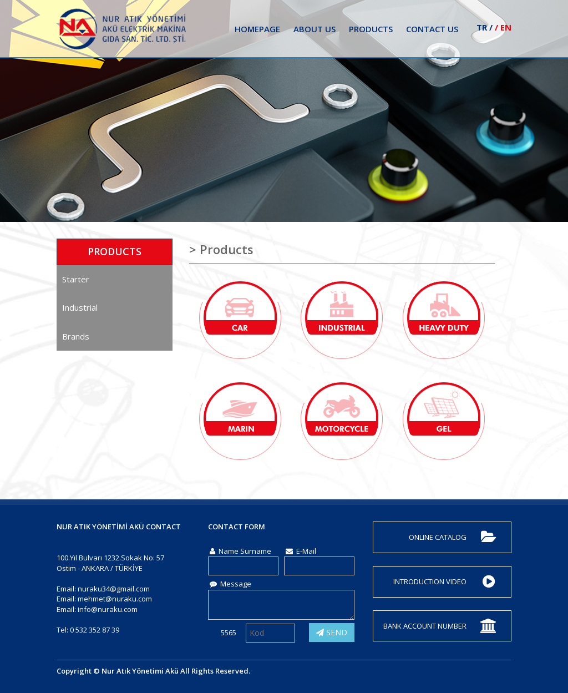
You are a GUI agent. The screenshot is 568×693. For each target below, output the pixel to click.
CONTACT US (432, 29)
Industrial (80, 307)
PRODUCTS (371, 29)
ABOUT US (314, 29)
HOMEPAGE (257, 29)
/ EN (503, 27)
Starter (75, 279)
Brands (75, 336)
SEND (331, 632)
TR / (484, 27)
